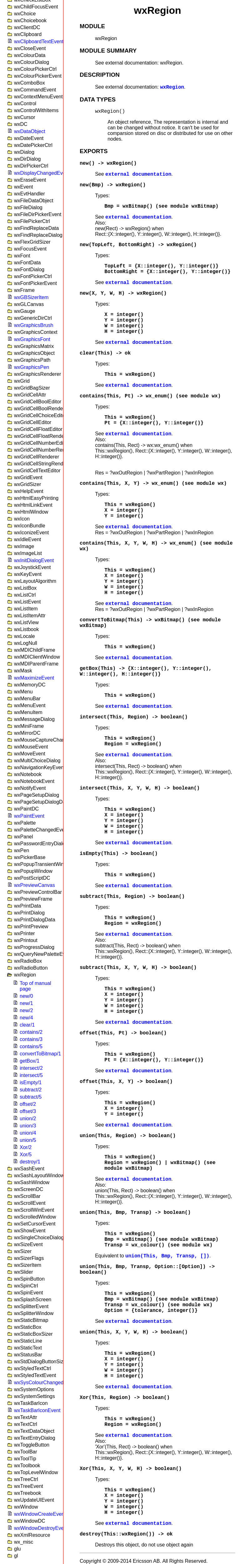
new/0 (26, 996)
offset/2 (28, 1104)
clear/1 (27, 1025)
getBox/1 (29, 1061)
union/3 (28, 1125)
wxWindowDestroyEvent (41, 1528)
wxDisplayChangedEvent (42, 173)
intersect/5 (31, 1075)
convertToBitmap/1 (40, 1053)
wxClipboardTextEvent (38, 41)
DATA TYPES (98, 99)
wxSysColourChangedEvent (45, 1382)
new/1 (26, 1003)
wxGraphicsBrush (33, 325)
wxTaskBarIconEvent (37, 1410)
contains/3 (31, 1039)
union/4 (28, 1133)
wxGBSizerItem (31, 297)
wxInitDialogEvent (34, 560)
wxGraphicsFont (32, 339)
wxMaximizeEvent (34, 678)
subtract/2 (31, 1089)
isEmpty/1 (31, 1082)
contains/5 (31, 1046)
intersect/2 (31, 1068)
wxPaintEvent (29, 816)
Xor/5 (26, 1154)
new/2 (26, 1010)
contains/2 (31, 1032)
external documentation (138, 174)
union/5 (28, 1140)
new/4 (26, 1017)
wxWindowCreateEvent (40, 1514)
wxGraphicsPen (31, 367)
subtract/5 (31, 1097)
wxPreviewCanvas (34, 885)
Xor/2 (26, 1147)
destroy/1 (30, 1161)
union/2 (28, 1118)
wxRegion (172, 87)
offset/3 (28, 1111)
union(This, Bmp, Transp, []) (167, 1256)
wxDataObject (29, 131)
